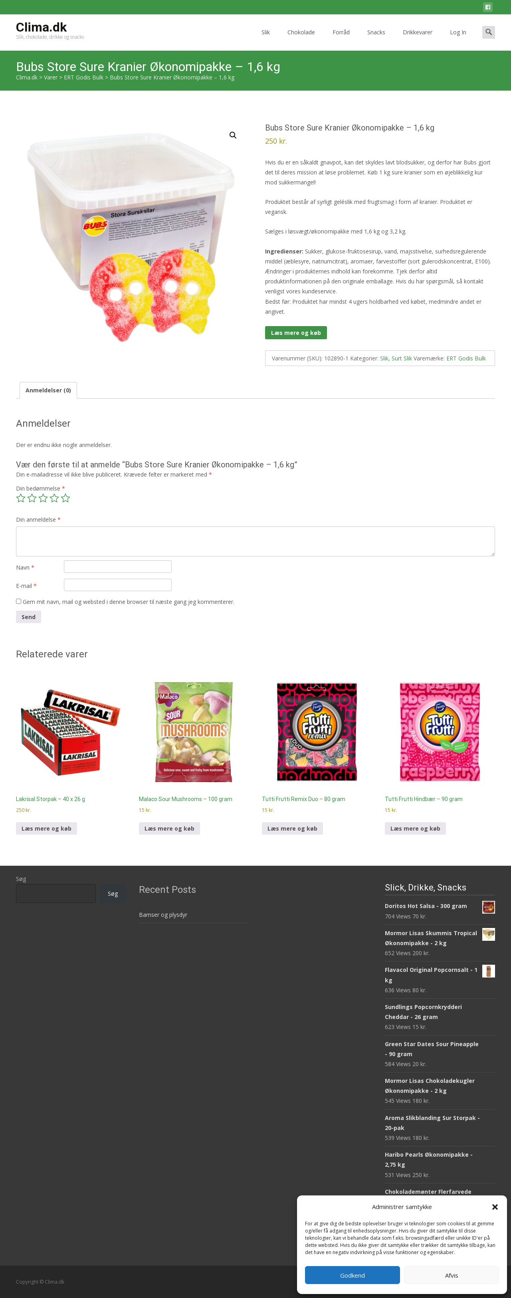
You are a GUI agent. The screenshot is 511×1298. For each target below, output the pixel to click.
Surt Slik (402, 358)
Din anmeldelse (38, 519)
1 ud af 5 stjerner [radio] (21, 498)
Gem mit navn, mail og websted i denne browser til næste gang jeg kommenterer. (128, 601)
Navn (25, 567)
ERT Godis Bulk (466, 358)
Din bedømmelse (40, 488)
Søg (21, 878)
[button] (495, 1207)
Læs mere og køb (296, 332)
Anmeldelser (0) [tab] (48, 390)
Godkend (352, 1275)
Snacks (376, 39)
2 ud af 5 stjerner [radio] (32, 498)
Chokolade (301, 39)
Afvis (451, 1275)
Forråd (341, 39)
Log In (458, 39)
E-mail (26, 586)
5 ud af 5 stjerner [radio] (65, 498)
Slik (265, 39)
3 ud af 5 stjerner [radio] (43, 498)
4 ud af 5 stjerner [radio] (54, 498)
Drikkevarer (417, 39)
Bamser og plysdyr (163, 914)
